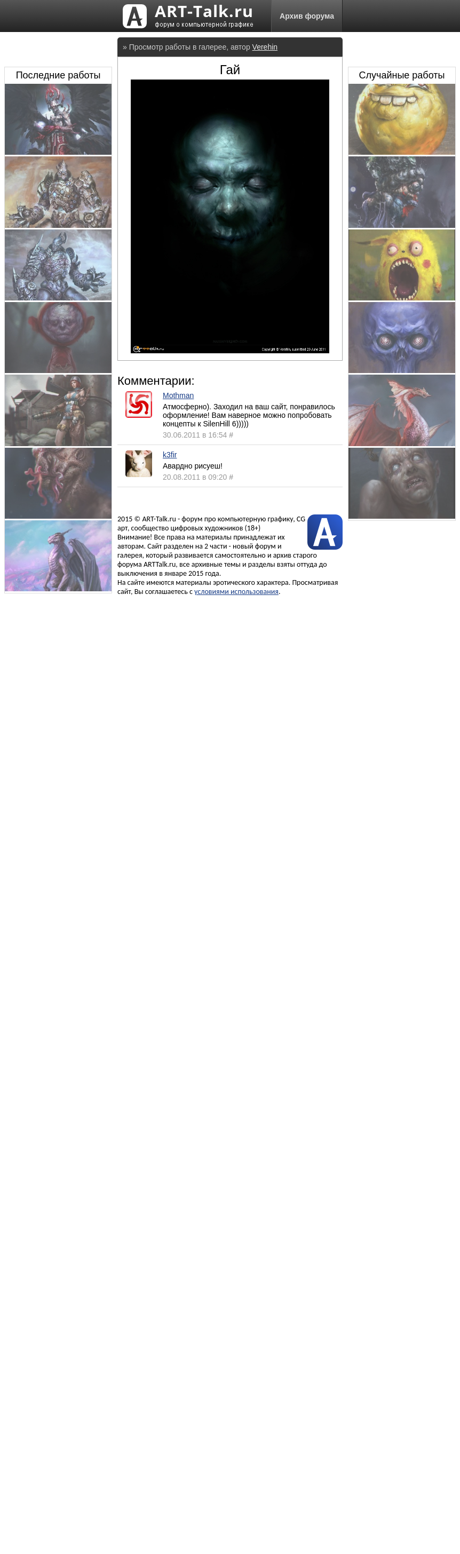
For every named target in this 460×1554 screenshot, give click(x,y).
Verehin (264, 47)
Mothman (178, 395)
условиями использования (236, 591)
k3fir (170, 454)
